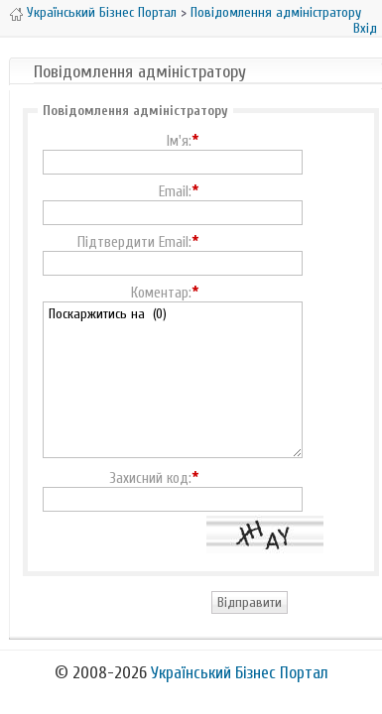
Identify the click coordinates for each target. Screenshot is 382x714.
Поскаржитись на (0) (173, 379)
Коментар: (161, 293)
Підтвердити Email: (134, 243)
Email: (175, 192)
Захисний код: (150, 479)
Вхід (365, 28)
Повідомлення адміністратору (276, 12)
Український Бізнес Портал (102, 12)
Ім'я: (179, 142)
